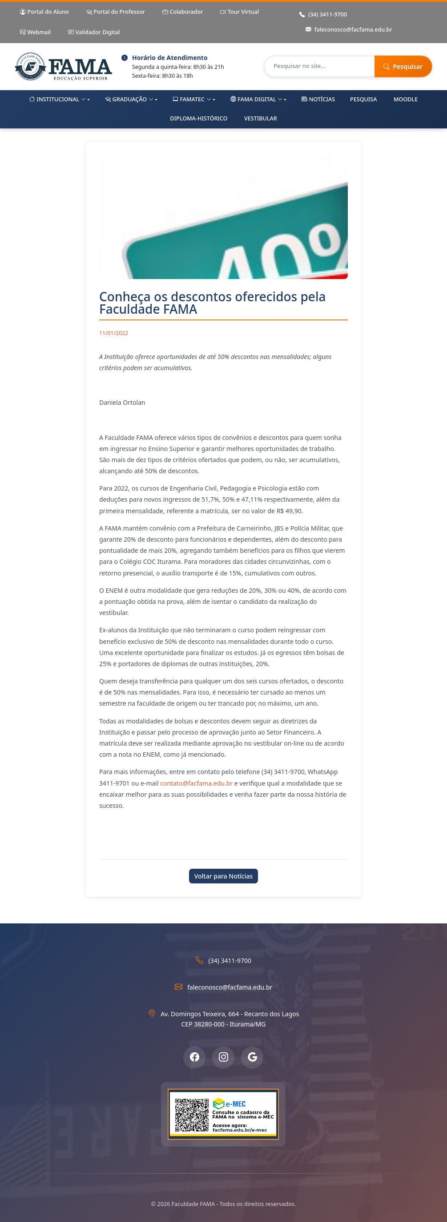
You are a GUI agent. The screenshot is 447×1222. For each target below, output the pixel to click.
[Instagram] (223, 1057)
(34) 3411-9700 (323, 15)
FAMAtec (192, 100)
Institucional (57, 100)
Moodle (406, 99)
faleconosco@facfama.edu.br (349, 30)
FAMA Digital (256, 100)
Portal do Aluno (44, 12)
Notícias (318, 100)
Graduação (129, 100)
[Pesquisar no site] (319, 66)
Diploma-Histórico (198, 118)
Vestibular (260, 118)
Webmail (35, 32)
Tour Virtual (239, 12)
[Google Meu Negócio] (252, 1057)
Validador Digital (94, 32)
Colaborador (182, 12)
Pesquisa (363, 99)
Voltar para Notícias (223, 876)
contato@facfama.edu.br (196, 783)
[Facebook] (194, 1057)
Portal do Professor (115, 12)
